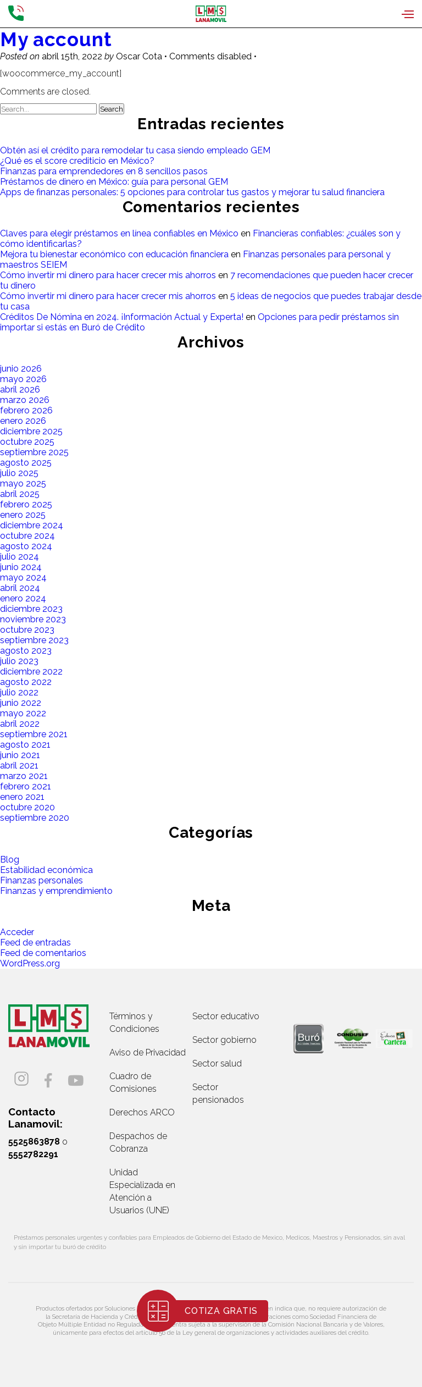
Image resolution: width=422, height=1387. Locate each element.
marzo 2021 (24, 776)
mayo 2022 (23, 713)
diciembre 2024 (31, 525)
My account (56, 39)
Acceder (17, 932)
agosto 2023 (26, 650)
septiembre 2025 (34, 452)
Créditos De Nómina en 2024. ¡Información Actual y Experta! (121, 317)
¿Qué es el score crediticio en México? (77, 161)
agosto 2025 (26, 462)
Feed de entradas (35, 942)
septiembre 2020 (34, 818)
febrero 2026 (26, 410)
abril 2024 (20, 588)
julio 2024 (19, 556)
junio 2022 (20, 703)
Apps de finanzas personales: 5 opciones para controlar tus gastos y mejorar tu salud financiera (192, 192)
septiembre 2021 (34, 734)
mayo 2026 (23, 379)
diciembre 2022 (31, 671)
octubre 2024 (27, 536)
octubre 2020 (27, 807)
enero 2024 (23, 598)
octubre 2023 (27, 630)
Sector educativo (225, 1016)
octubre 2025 (27, 441)
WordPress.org (30, 963)
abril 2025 (20, 494)
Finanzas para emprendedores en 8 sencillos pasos (104, 171)
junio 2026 (21, 368)
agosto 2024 (26, 546)
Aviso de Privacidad (147, 1052)
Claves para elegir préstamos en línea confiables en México (119, 233)
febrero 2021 (25, 786)
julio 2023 (19, 661)
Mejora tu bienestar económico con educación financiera (114, 254)
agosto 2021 (25, 744)
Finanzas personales (41, 880)
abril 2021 (19, 765)
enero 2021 (22, 797)
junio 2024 (21, 567)
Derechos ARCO (142, 1112)
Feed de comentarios (43, 953)
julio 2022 (19, 692)
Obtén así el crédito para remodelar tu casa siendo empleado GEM (135, 150)
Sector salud (217, 1063)
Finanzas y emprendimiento (56, 891)
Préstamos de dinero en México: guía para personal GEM (114, 181)
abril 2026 (20, 389)
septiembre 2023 (34, 640)
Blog (9, 859)
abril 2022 (20, 724)
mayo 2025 (23, 483)
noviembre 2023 (33, 619)
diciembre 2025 (31, 431)
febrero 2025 (26, 504)
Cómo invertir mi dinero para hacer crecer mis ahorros (108, 275)
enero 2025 (23, 515)
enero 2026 (23, 421)
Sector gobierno (224, 1040)
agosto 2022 (26, 682)
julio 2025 (19, 473)
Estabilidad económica (46, 870)
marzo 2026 (24, 400)
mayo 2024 (23, 577)
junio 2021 (20, 755)
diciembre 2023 (31, 609)
